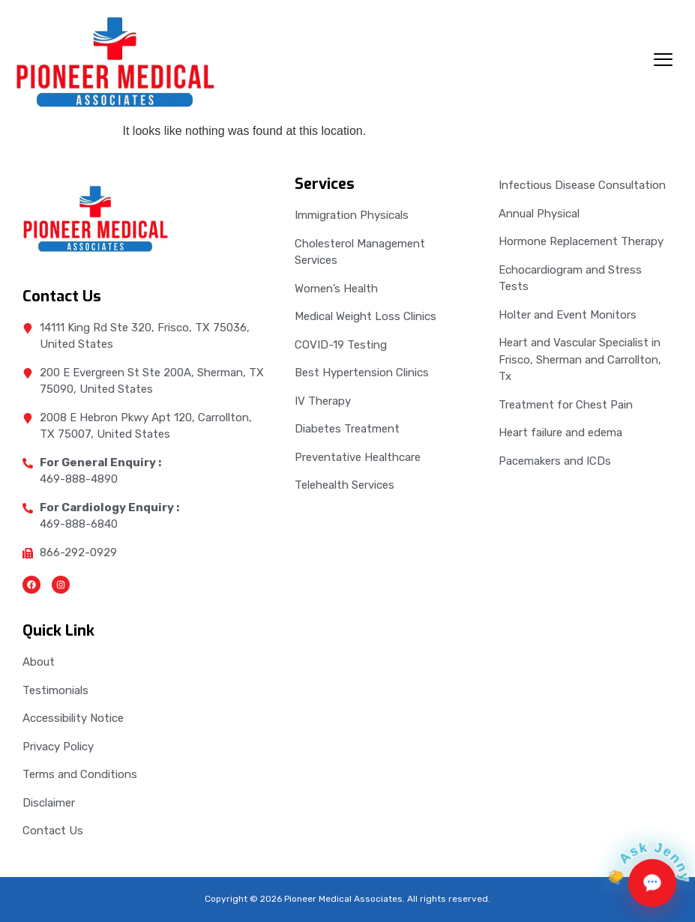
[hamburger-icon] (663, 61)
